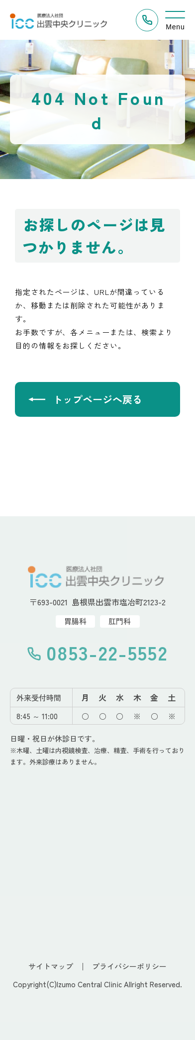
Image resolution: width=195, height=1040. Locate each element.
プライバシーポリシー (129, 966)
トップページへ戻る (97, 399)
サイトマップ (50, 966)
